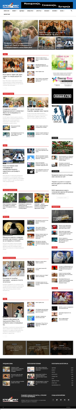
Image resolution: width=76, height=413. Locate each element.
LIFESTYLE (39, 10)
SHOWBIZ (55, 10)
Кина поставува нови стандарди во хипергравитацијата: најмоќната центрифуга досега (11, 169)
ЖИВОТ (14, 10)
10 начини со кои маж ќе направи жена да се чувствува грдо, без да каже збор (66, 164)
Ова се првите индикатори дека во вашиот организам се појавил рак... (42, 369)
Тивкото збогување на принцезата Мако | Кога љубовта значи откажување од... (13, 322)
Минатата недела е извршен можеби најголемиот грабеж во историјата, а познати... (13, 239)
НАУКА (62, 10)
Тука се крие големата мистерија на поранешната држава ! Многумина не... (41, 228)
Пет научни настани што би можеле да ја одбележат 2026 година (42, 150)
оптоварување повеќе (62, 197)
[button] (71, 11)
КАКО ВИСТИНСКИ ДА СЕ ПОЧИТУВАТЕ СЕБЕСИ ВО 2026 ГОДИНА (42, 66)
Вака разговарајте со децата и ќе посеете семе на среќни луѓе (42, 383)
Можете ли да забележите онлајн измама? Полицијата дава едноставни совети (65, 227)
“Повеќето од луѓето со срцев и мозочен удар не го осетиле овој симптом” (61, 183)
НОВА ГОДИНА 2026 (40, 71)
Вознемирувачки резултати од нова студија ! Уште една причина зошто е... (17, 134)
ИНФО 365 (7, 10)
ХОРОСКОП (54, 374)
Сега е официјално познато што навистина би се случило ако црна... (42, 171)
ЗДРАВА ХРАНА (6, 202)
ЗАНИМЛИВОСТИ (56, 385)
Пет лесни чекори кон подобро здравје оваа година (37, 110)
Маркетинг (7, 14)
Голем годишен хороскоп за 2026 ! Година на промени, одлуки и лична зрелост (61, 300)
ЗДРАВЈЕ (22, 10)
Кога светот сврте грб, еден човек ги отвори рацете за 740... (12, 76)
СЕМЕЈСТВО (30, 10)
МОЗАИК (47, 10)
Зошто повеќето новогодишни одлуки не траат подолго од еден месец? (42, 80)
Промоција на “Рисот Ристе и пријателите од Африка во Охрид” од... (42, 324)
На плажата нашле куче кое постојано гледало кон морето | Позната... (42, 283)
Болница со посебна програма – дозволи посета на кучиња (13, 280)
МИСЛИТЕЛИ (14, 344)
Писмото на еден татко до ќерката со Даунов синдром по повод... (42, 59)
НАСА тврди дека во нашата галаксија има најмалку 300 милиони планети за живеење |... (62, 192)
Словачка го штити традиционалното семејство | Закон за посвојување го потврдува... (13, 111)
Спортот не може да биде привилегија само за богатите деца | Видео (65, 274)
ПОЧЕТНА (68, 407)
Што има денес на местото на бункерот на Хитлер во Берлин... (42, 222)
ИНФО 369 (5, 316)
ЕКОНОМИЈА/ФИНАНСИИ (7, 234)
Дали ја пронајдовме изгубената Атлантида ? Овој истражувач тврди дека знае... (42, 164)
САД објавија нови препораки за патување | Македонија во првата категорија (42, 311)
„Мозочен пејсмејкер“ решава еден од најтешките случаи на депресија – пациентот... (42, 157)
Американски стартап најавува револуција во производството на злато (62, 219)
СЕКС (53, 378)
